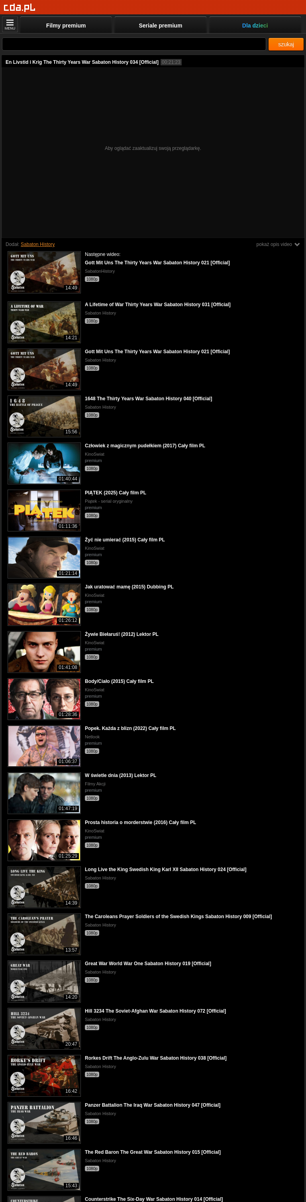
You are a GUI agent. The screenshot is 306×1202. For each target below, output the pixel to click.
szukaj (286, 44)
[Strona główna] (19, 8)
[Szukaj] (134, 44)
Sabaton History (38, 244)
